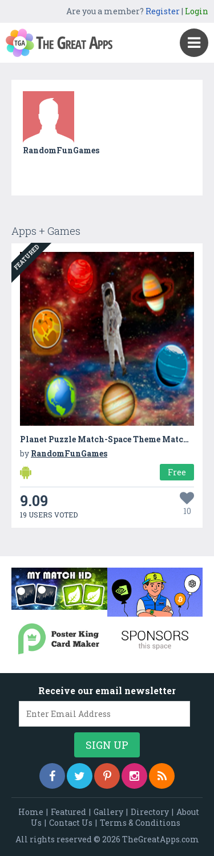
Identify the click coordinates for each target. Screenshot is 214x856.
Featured (68, 811)
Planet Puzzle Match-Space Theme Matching (111, 439)
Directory (150, 811)
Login (196, 11)
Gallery (108, 811)
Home (30, 811)
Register (163, 11)
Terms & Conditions (140, 822)
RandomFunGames (61, 150)
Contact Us (70, 822)
